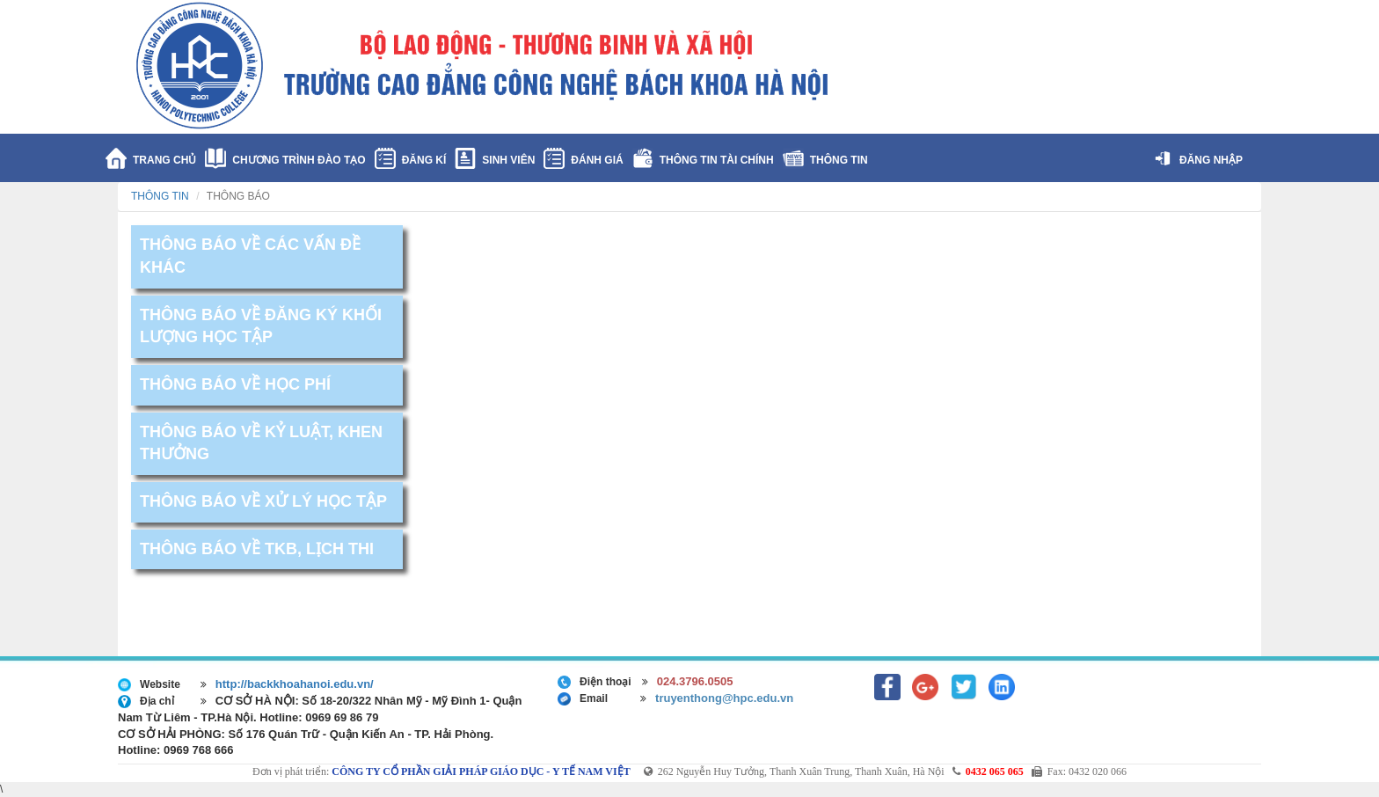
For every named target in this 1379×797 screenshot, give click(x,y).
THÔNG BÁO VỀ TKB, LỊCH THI (257, 549)
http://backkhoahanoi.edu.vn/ (294, 684)
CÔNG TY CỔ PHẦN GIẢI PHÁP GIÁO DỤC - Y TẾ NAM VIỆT (481, 771)
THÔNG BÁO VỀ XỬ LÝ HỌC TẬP (263, 501)
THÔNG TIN (160, 196)
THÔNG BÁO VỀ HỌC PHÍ (235, 384)
